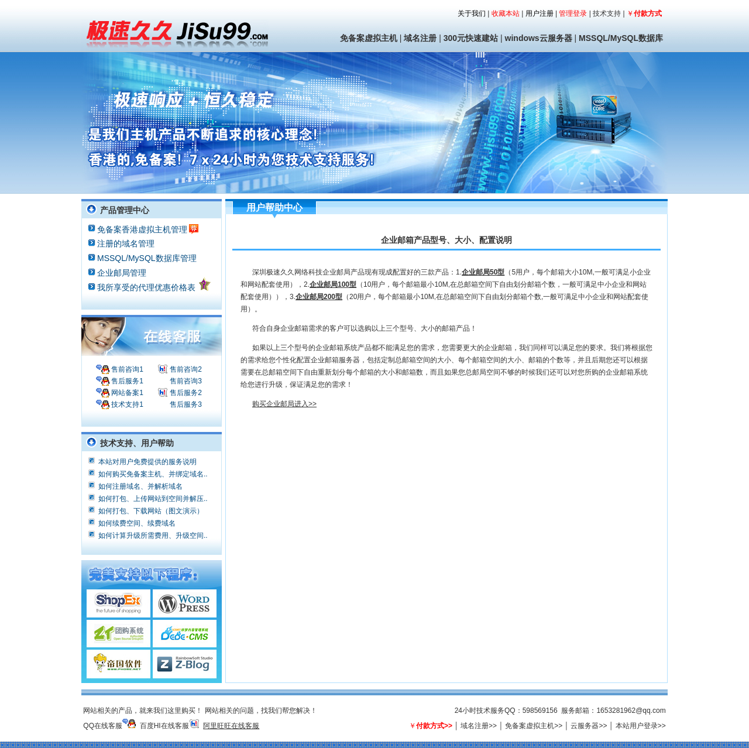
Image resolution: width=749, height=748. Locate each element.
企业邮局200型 (319, 297)
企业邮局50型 (483, 272)
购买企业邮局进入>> (284, 404)
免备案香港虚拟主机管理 (147, 228)
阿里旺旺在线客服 (231, 726)
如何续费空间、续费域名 (137, 522)
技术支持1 (126, 404)
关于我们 (472, 13)
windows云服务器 (538, 38)
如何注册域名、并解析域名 (140, 485)
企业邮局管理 (121, 272)
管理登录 (573, 13)
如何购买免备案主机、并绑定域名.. (153, 473)
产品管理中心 (124, 210)
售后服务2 (185, 393)
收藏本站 (506, 13)
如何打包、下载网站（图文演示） (151, 510)
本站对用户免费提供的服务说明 (147, 461)
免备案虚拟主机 (368, 38)
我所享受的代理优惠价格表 (154, 284)
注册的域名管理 (125, 243)
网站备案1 (126, 393)
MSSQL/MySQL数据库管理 (147, 257)
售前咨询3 (185, 381)
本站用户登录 (637, 726)
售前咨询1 (126, 369)
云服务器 (585, 726)
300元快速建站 (471, 38)
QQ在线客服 (102, 726)
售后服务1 (126, 381)
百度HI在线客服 (164, 726)
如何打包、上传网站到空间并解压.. (153, 497)
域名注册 (420, 38)
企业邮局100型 (333, 284)
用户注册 (539, 13)
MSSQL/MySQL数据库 (621, 38)
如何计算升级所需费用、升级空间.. (153, 534)
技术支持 (607, 13)
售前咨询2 (185, 369)
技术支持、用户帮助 (137, 443)
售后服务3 (185, 404)
